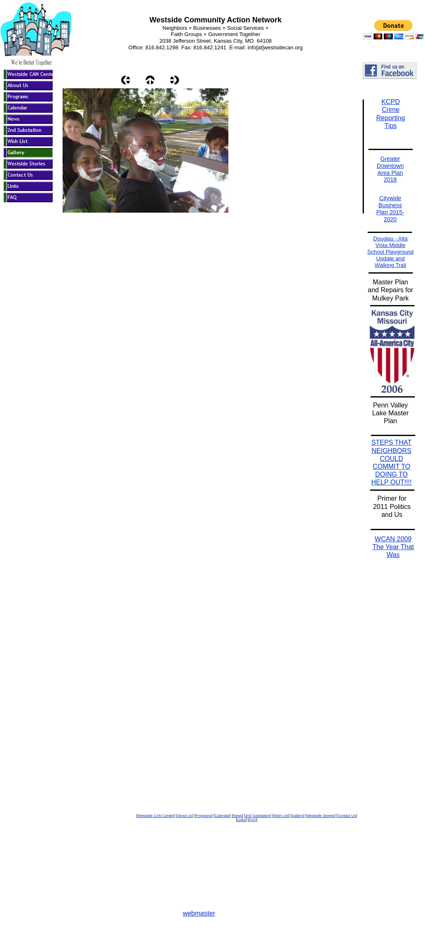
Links (241, 820)
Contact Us (346, 816)
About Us (184, 816)
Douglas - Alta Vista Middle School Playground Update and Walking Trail (390, 251)
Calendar (222, 816)
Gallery (297, 816)
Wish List (280, 816)
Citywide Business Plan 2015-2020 (390, 208)
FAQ (252, 820)
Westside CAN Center (155, 816)
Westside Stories (320, 816)
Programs (203, 816)
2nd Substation (257, 816)
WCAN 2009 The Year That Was (393, 547)
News (237, 816)
